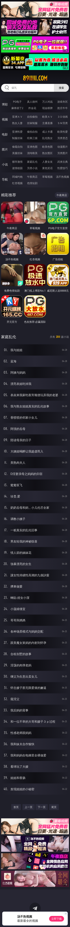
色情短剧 (32, 183)
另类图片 (62, 153)
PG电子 (17, 101)
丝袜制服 (32, 123)
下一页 (42, 807)
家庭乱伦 (32, 161)
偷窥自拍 (17, 146)
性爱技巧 (62, 168)
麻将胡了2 (17, 108)
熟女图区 (47, 153)
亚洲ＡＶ (17, 116)
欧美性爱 (62, 131)
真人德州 (32, 101)
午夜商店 (32, 176)
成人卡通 (47, 131)
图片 (5, 149)
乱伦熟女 (47, 138)
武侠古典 (62, 161)
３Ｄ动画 (62, 116)
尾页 (54, 807)
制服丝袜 (17, 138)
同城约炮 (17, 176)
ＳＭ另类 (62, 123)
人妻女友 (47, 161)
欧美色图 (47, 146)
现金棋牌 (47, 108)
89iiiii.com (35, 78)
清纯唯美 (32, 153)
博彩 (5, 104)
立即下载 (56, 918)
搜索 (61, 88)
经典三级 (32, 138)
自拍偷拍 (32, 116)
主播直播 (47, 123)
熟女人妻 (17, 123)
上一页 (28, 807)
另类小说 (32, 168)
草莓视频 (47, 176)
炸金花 (32, 108)
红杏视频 (17, 183)
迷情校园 (17, 168)
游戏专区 (62, 101)
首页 (16, 807)
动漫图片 (62, 146)
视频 (5, 119)
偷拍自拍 (32, 131)
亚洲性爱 (17, 131)
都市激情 (17, 161)
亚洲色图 (32, 146)
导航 (5, 179)
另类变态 (62, 138)
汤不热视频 (62, 176)
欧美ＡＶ (47, 116)
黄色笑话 (47, 168)
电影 (5, 134)
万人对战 (47, 101)
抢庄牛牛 (62, 108)
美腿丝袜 (17, 153)
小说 (5, 164)
